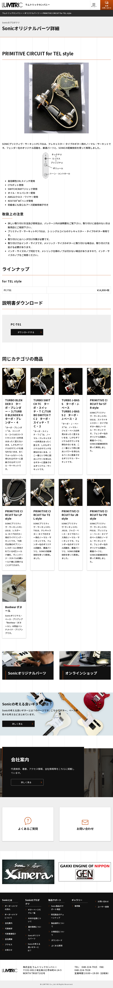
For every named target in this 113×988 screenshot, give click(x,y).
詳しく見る (17, 723)
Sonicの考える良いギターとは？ (34, 947)
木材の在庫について (34, 920)
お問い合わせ (103, 901)
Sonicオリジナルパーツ (34, 937)
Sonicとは (7, 900)
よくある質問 (56, 945)
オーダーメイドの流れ (11, 908)
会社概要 (8, 939)
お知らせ (8, 949)
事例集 (77, 906)
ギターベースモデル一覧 (34, 911)
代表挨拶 (8, 928)
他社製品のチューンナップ (57, 916)
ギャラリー (77, 900)
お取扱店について (57, 933)
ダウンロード (56, 940)
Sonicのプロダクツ (32, 902)
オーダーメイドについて (11, 916)
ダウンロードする (26, 332)
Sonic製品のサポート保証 (57, 908)
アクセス (8, 944)
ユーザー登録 (103, 906)
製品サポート (54, 900)
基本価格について (34, 928)
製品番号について (57, 925)
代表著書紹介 (10, 933)
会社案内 (8, 923)
